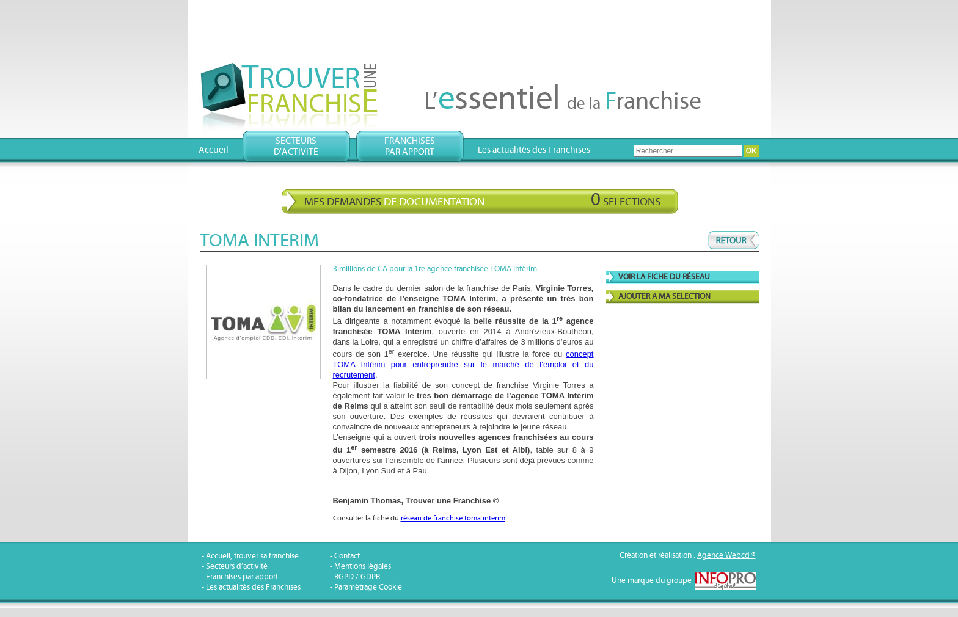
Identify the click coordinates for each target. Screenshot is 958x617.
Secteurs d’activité (237, 566)
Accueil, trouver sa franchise (252, 556)
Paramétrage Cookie (368, 587)
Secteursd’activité (296, 146)
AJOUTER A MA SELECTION (664, 296)
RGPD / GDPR (357, 577)
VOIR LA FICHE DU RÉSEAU (664, 277)
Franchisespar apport (409, 146)
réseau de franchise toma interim (453, 518)
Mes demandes (482, 199)
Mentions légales (362, 566)
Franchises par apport (242, 577)
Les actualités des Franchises (534, 150)
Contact (347, 556)
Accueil (214, 150)
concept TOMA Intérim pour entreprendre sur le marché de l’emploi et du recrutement (463, 364)
